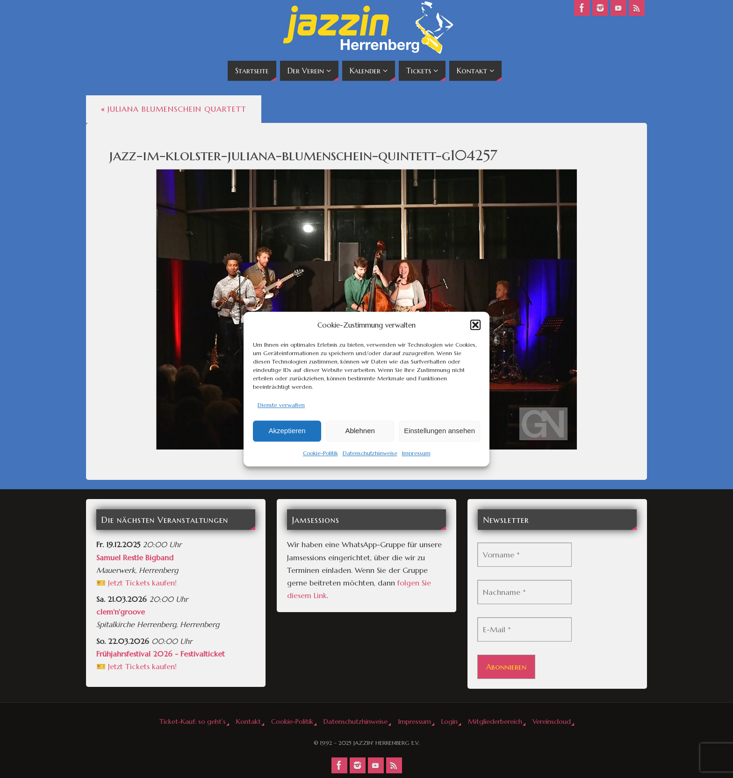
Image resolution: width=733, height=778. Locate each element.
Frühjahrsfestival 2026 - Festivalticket (160, 653)
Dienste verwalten (281, 404)
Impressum (416, 453)
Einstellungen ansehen (439, 431)
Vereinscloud (551, 721)
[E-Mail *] (524, 629)
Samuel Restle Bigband (134, 557)
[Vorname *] (524, 554)
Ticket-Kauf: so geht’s (192, 721)
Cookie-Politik (320, 453)
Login (449, 721)
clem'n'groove (120, 611)
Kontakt (248, 721)
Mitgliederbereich (495, 721)
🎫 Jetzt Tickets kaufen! (136, 582)
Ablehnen (359, 431)
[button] (475, 324)
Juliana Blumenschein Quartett (173, 109)
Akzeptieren (286, 431)
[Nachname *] (524, 592)
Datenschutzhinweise (370, 453)
